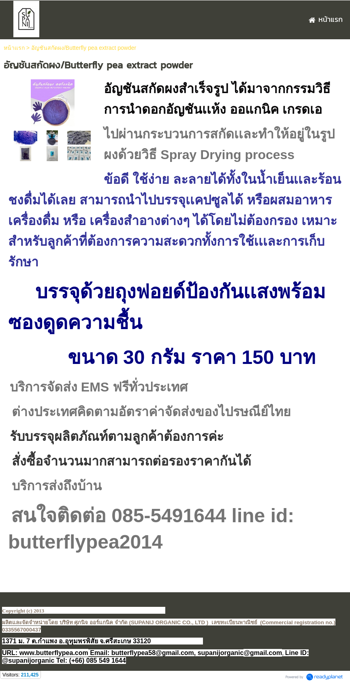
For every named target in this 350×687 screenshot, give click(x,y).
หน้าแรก (14, 48)
